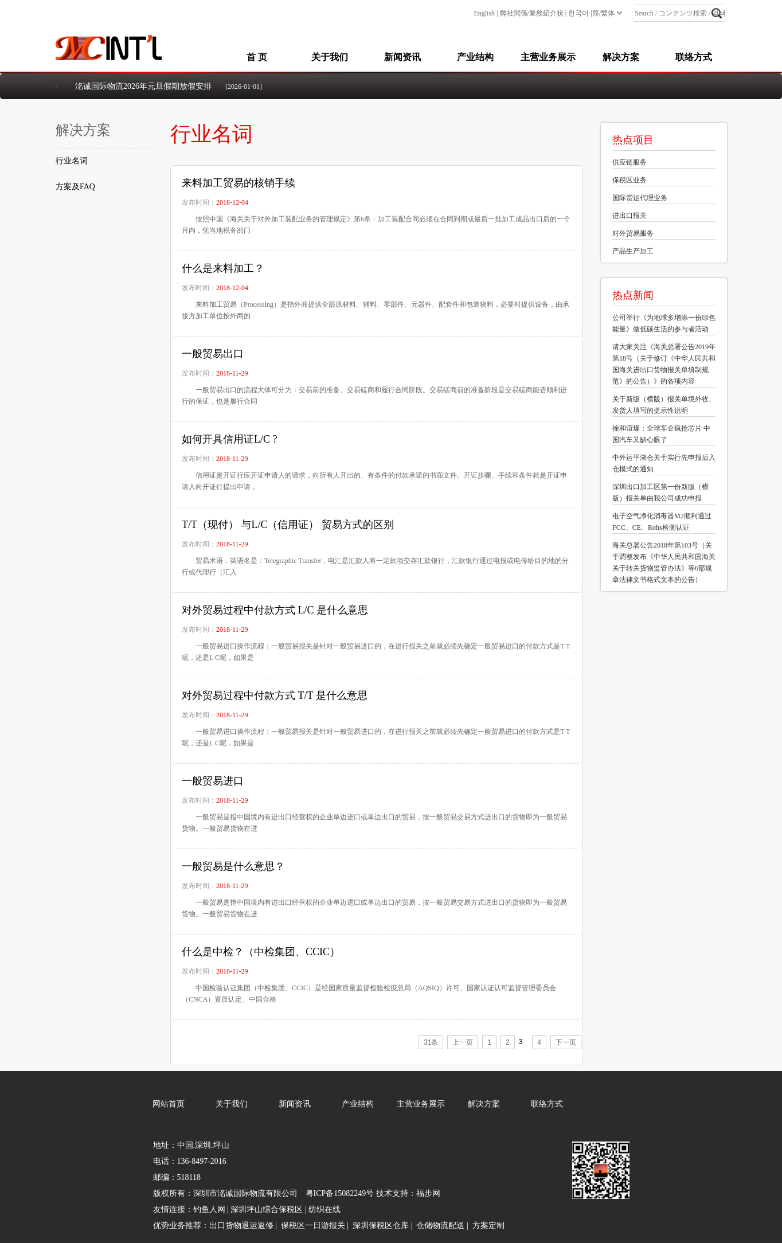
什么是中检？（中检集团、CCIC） (261, 951)
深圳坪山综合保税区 (266, 1209)
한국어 (578, 13)
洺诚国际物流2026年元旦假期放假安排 (143, 86)
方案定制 (488, 1225)
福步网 (428, 1193)
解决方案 (621, 57)
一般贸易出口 (213, 353)
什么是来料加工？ (223, 268)
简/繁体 (603, 13)
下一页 (566, 1042)
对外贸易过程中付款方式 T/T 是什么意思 (274, 695)
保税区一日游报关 (313, 1225)
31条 (431, 1042)
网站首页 (169, 1104)
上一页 (462, 1042)
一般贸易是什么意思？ (233, 866)
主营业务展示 (548, 57)
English (484, 13)
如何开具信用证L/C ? (229, 439)
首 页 (257, 57)
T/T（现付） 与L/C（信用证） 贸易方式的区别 (288, 524)
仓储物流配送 (440, 1225)
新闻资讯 (402, 57)
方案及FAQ (75, 186)
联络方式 (693, 57)
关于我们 (329, 57)
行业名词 (72, 161)
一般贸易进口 (213, 781)
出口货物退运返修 (241, 1225)
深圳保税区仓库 (381, 1225)
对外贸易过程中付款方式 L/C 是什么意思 (275, 610)
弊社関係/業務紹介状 (532, 13)
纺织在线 (324, 1209)
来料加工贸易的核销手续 (238, 183)
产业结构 (475, 57)
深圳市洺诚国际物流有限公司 (245, 1193)
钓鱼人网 (209, 1209)
